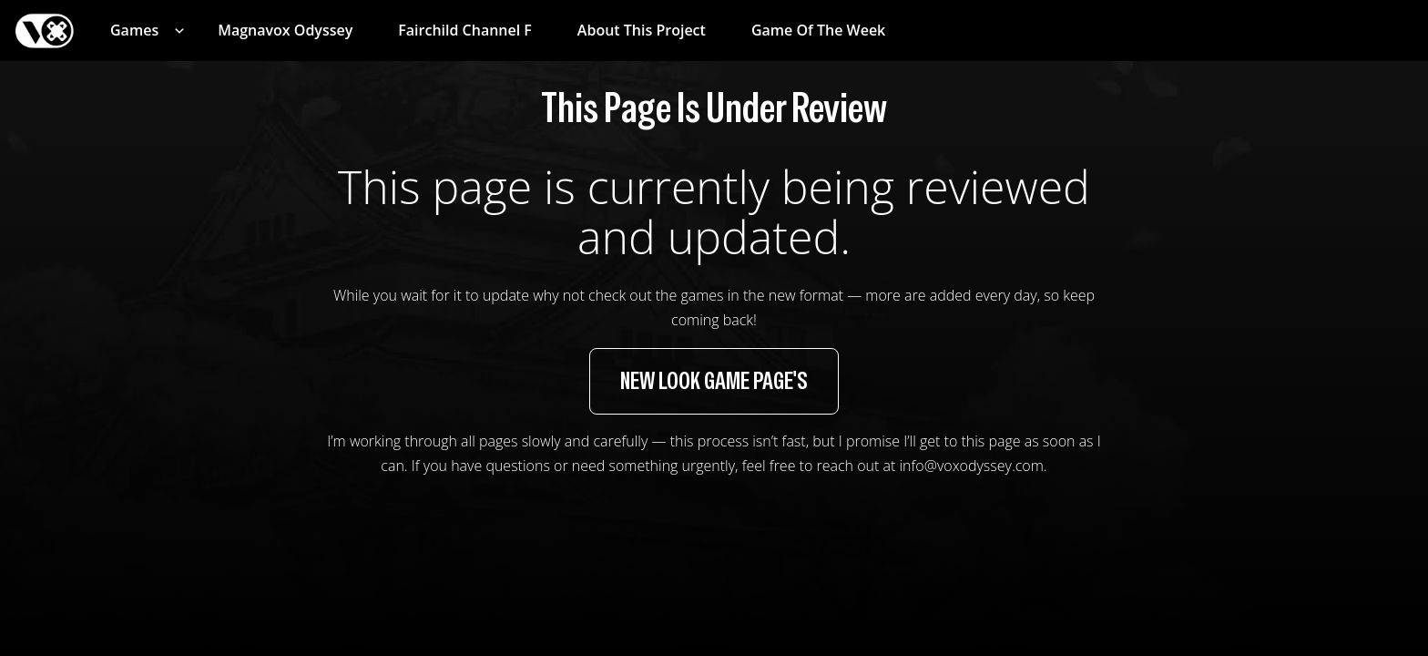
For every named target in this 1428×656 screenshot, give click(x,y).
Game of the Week (818, 30)
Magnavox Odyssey (285, 30)
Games (134, 30)
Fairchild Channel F (465, 30)
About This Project (641, 30)
